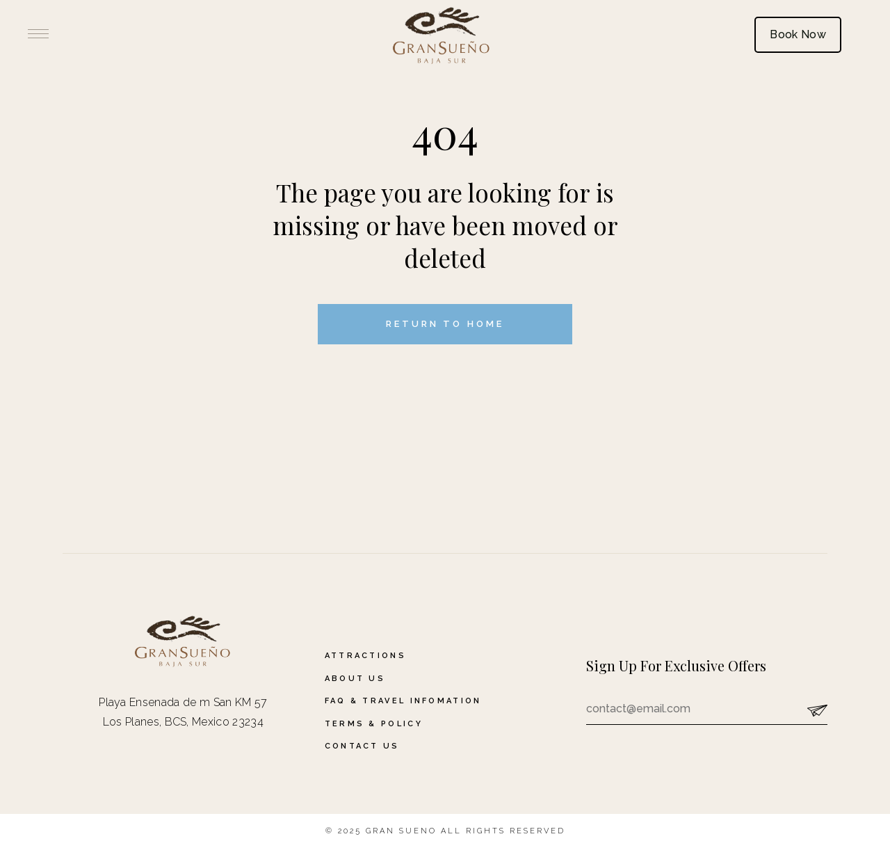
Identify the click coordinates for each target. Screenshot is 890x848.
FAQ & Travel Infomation (403, 700)
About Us (355, 678)
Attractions (365, 655)
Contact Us (362, 746)
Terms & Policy (374, 723)
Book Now (798, 34)
